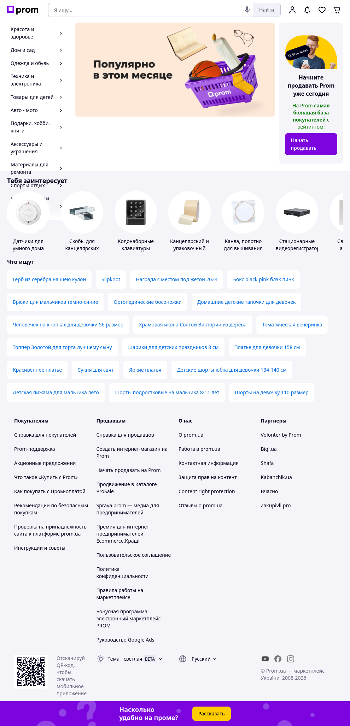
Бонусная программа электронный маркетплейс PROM (129, 618)
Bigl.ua (269, 448)
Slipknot (110, 279)
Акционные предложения (45, 463)
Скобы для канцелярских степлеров (82, 248)
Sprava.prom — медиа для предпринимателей (128, 509)
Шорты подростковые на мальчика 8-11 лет (167, 392)
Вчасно (269, 491)
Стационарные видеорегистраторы (300, 245)
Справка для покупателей (45, 434)
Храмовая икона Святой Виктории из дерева (192, 324)
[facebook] (278, 659)
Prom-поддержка (34, 448)
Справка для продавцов (125, 434)
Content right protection (207, 491)
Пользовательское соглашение (134, 554)
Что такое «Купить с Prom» (46, 477)
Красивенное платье (37, 369)
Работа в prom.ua (199, 448)
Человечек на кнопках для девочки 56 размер (68, 324)
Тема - (125, 658)
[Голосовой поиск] (247, 10)
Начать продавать (304, 144)
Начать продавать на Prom (129, 470)
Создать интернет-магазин (129, 448)
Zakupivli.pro (276, 505)
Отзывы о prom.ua (201, 505)
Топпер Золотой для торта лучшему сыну (62, 347)
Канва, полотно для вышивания (243, 245)
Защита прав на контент (208, 477)
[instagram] (290, 659)
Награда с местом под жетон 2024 (176, 279)
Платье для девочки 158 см (267, 347)
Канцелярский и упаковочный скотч (189, 248)
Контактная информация (209, 463)
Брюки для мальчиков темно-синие (55, 302)
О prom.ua (191, 434)
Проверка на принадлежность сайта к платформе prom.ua (50, 530)
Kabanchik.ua (276, 477)
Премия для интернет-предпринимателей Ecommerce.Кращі (124, 533)
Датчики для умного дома (28, 245)
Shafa (267, 463)
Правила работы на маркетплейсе (120, 594)
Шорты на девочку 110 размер (271, 392)
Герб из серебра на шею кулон (49, 279)
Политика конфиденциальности (123, 572)
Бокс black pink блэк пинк (263, 279)
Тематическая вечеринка (292, 324)
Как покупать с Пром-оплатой (50, 491)
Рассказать (211, 713)
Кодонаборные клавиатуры (136, 245)
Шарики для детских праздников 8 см (173, 347)
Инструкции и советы (39, 547)
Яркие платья (145, 369)
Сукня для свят (95, 369)
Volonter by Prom (281, 434)
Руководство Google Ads (125, 639)
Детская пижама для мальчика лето (56, 392)
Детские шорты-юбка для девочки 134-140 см (232, 369)
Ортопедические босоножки (147, 302)
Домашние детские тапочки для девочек (246, 302)
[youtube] (265, 659)
